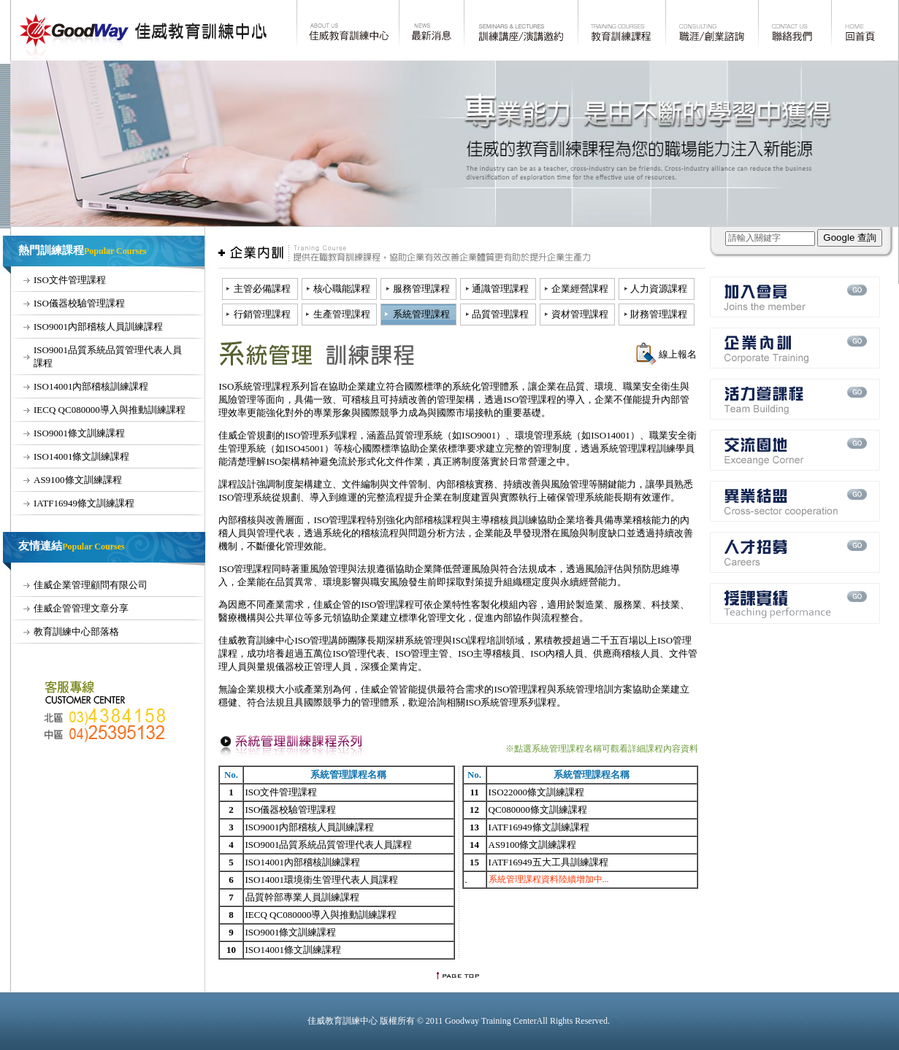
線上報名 (678, 354)
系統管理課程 (421, 314)
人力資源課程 (658, 288)
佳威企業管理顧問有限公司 (91, 584)
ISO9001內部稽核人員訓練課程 (98, 326)
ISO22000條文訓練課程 (536, 792)
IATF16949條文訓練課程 (84, 503)
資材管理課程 (579, 314)
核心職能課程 (341, 288)
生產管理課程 (341, 314)
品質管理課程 (500, 314)
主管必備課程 (262, 288)
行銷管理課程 (262, 314)
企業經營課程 (579, 288)
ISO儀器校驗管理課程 (79, 303)
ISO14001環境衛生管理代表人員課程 (321, 879)
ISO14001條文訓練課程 (81, 456)
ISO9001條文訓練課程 (79, 433)
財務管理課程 (658, 314)
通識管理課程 (500, 288)
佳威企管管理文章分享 (81, 608)
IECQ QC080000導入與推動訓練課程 (109, 409)
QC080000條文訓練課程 (538, 809)
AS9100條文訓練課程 (78, 479)
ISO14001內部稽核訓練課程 (91, 386)
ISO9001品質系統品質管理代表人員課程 (329, 844)
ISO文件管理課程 (70, 279)
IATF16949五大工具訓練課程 (548, 862)
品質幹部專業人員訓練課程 (302, 897)
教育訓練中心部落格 (76, 631)
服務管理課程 (421, 288)
